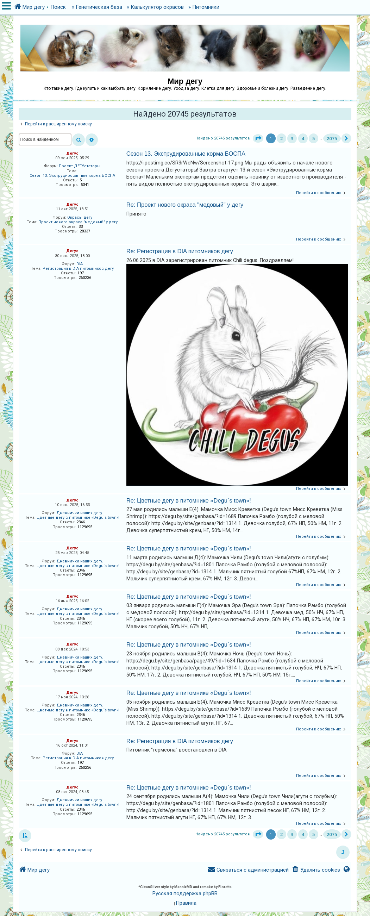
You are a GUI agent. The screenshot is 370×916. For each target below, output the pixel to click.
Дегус (72, 153)
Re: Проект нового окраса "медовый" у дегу (184, 204)
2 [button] (281, 138)
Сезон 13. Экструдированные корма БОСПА (72, 175)
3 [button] (292, 138)
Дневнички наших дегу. (79, 513)
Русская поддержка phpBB (185, 893)
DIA (79, 264)
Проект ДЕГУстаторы (79, 166)
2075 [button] (332, 138)
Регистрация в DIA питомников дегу (78, 268)
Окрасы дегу (79, 217)
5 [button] (313, 138)
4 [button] (303, 138)
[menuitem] (315, 870)
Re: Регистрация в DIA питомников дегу (179, 251)
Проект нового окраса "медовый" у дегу (78, 222)
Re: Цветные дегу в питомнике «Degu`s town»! (188, 500)
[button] (258, 138)
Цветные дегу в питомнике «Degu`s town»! (78, 517)
